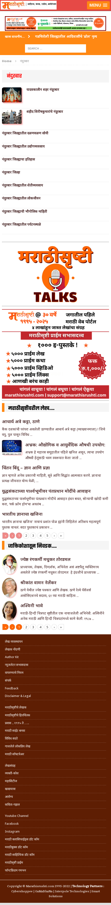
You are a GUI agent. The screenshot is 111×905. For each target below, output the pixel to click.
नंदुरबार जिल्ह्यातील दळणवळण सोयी (25, 133)
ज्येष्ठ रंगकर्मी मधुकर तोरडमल (46, 559)
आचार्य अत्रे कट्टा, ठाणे (21, 421)
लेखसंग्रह (10, 765)
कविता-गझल (12, 804)
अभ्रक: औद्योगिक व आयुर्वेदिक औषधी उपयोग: (65, 445)
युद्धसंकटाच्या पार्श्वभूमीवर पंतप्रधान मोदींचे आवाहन (46, 491)
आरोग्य (9, 797)
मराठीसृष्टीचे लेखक (15, 707)
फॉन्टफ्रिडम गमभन (15, 870)
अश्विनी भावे (31, 605)
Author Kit (12, 657)
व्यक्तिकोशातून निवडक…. (32, 546)
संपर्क (8, 680)
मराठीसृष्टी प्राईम (14, 862)
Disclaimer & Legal (18, 696)
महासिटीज (11, 781)
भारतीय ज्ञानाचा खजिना (22, 514)
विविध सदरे (11, 738)
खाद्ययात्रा (10, 789)
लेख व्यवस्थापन (14, 641)
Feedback (11, 688)
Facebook (12, 823)
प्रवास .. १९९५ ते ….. (17, 723)
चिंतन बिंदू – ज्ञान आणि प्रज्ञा (26, 468)
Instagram (12, 831)
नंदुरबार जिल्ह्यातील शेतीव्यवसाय (22, 185)
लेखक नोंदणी (12, 649)
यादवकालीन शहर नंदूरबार (42, 90)
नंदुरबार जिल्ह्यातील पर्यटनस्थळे (21, 224)
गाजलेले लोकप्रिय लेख (17, 746)
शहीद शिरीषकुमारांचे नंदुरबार (44, 112)
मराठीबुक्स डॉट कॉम (16, 847)
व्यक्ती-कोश (12, 773)
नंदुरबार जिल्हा (11, 172)
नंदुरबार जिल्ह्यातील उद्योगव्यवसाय (23, 146)
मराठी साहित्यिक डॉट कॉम (20, 855)
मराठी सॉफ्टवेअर (14, 754)
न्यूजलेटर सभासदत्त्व (16, 665)
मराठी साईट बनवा (15, 730)
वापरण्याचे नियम (14, 672)
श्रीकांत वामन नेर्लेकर (38, 582)
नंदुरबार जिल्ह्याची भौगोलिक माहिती (24, 211)
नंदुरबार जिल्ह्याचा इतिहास (18, 159)
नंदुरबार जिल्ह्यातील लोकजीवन (21, 198)
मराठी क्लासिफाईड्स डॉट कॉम (22, 839)
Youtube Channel (16, 816)
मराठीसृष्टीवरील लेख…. (31, 408)
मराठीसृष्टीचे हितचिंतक (17, 715)
